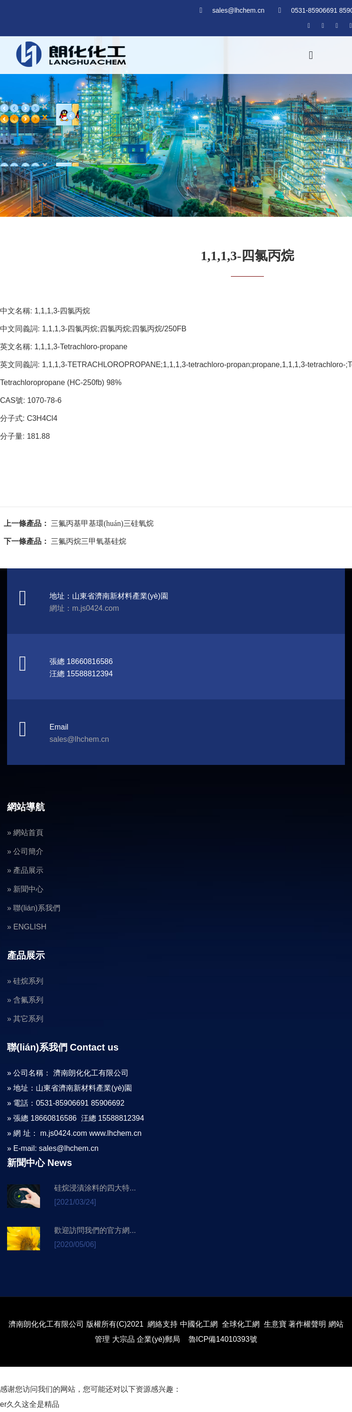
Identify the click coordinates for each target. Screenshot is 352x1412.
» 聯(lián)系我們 (33, 908)
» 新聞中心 (25, 889)
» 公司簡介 (25, 851)
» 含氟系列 (25, 1000)
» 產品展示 (25, 870)
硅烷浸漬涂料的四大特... (95, 1188)
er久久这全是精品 (29, 1404)
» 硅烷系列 (25, 981)
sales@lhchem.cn (238, 10)
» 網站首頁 (25, 833)
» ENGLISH (27, 927)
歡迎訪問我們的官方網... (95, 1230)
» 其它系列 (25, 1019)
